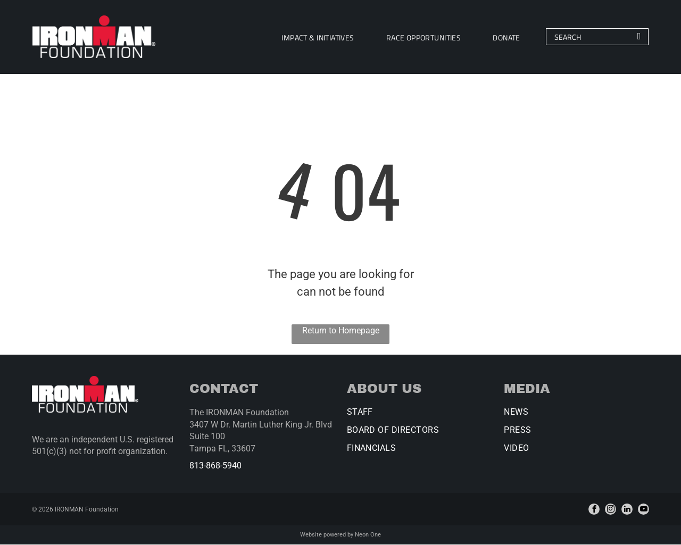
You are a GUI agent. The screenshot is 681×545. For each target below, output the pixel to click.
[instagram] (610, 509)
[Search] (595, 37)
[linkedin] (627, 509)
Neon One (368, 535)
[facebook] (594, 509)
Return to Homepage (340, 331)
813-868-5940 (215, 466)
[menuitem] (316, 37)
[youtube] (643, 509)
